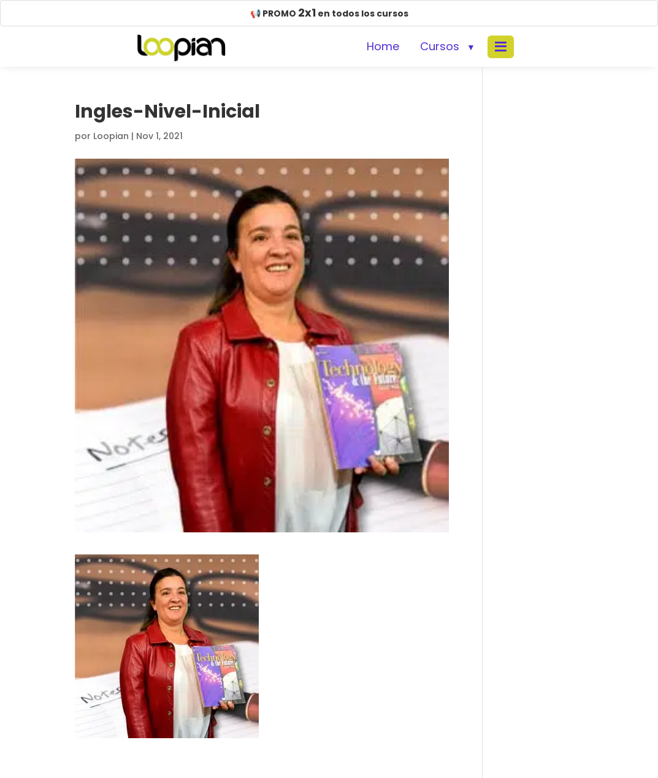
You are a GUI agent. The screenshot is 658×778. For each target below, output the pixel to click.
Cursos (439, 46)
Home (383, 46)
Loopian (111, 136)
